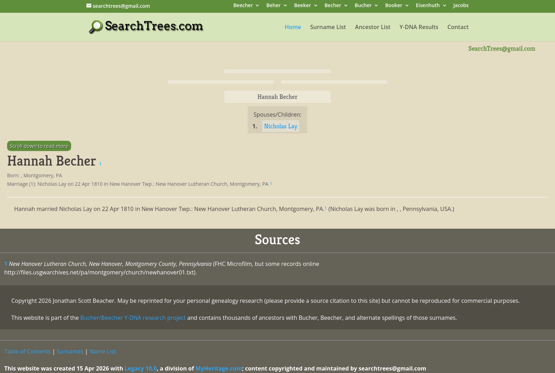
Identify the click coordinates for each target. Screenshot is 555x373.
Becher (333, 6)
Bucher (363, 6)
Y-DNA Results (419, 27)
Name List (103, 351)
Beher (274, 6)
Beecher (243, 6)
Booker (393, 6)
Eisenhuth (428, 6)
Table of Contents (27, 351)
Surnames (70, 351)
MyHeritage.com (218, 368)
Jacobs (461, 6)
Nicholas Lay (280, 126)
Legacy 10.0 (141, 368)
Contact (458, 27)
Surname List (328, 27)
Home (293, 27)
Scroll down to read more (39, 146)
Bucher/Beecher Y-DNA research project (133, 318)
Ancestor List (372, 27)
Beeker (302, 6)
